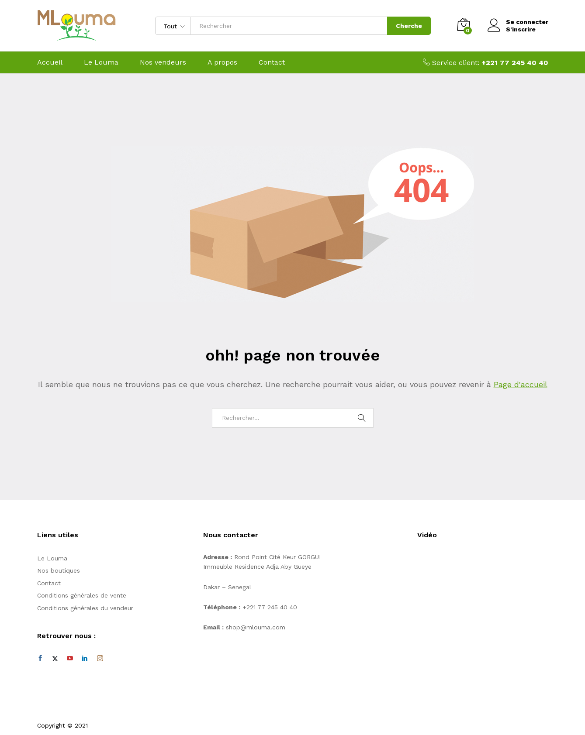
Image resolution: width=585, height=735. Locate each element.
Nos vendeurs (163, 62)
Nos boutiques (58, 570)
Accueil (49, 62)
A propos (222, 62)
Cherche (409, 25)
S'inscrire (521, 29)
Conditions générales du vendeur (85, 607)
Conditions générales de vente (81, 595)
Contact (272, 62)
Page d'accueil (520, 384)
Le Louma (101, 62)
